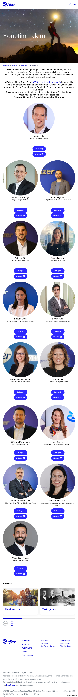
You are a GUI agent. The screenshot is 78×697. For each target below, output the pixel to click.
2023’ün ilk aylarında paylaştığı (46, 82)
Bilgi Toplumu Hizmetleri (48, 646)
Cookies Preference (72, 695)
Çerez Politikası (65, 643)
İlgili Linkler (44, 643)
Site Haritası (27, 655)
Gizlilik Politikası (65, 640)
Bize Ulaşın (44, 640)
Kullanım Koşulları (26, 642)
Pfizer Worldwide (65, 646)
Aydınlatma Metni (27, 650)
